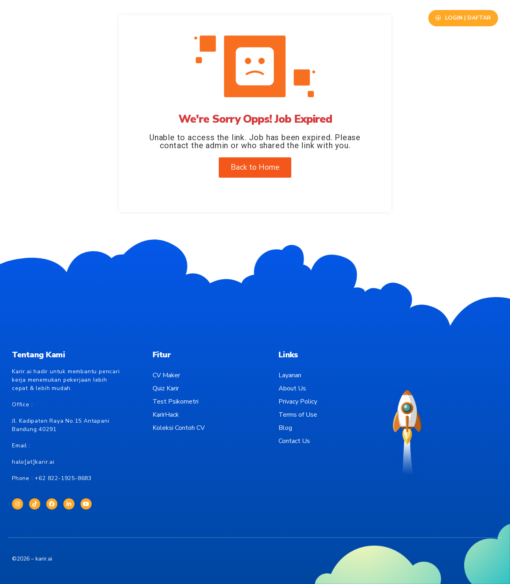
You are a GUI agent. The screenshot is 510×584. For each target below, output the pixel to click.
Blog (267, 18)
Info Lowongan (225, 18)
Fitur (145, 18)
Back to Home (255, 167)
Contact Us (343, 18)
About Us (301, 18)
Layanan (178, 18)
